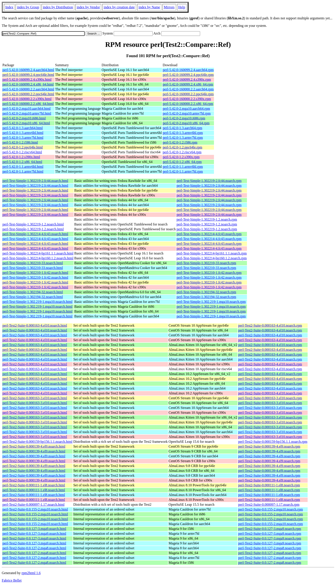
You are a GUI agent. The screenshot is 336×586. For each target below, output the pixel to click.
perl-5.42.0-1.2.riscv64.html (22, 152)
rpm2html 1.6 (31, 573)
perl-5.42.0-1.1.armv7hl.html (22, 171)
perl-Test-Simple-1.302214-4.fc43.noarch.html (35, 234)
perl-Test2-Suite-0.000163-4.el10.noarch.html (34, 325)
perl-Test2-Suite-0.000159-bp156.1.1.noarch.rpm (272, 441)
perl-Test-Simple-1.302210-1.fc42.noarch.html (35, 273)
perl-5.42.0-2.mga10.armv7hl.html (26, 113)
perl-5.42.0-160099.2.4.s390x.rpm (187, 79)
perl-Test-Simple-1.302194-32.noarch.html (32, 292)
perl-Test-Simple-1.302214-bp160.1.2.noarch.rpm (212, 258)
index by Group (28, 7)
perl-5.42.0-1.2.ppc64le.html (22, 147)
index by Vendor (88, 7)
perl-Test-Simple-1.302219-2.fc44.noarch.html (35, 181)
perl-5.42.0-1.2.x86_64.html (22, 162)
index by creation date (119, 7)
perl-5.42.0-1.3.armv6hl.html (22, 133)
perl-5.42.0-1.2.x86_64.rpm (182, 162)
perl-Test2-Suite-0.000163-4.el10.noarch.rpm (270, 325)
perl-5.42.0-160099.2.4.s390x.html (26, 79)
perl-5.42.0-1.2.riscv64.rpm (182, 152)
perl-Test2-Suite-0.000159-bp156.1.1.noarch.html (37, 441)
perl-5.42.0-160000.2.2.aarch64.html (28, 89)
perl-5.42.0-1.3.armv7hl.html (22, 137)
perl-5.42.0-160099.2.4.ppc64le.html (28, 75)
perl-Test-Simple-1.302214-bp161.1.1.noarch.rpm (212, 253)
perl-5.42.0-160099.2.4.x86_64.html (28, 84)
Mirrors (169, 7)
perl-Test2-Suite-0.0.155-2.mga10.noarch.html (35, 509)
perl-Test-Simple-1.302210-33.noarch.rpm (206, 263)
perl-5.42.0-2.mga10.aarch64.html (26, 108)
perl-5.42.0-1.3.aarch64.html (22, 128)
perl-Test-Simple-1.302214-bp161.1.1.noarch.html (37, 253)
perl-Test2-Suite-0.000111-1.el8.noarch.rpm (269, 485)
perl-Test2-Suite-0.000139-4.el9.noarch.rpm (269, 446)
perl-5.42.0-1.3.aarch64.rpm (182, 128)
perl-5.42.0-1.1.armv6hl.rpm (183, 166)
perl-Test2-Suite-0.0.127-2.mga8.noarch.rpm (269, 548)
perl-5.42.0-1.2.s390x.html (21, 157)
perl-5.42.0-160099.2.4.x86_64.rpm (188, 84)
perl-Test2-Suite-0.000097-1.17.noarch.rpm (268, 504)
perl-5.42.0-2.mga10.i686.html (24, 118)
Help (181, 7)
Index (9, 7)
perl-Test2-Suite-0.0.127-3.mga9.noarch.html (34, 529)
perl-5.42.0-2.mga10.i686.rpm (184, 118)
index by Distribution (58, 7)
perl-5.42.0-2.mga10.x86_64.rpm (186, 123)
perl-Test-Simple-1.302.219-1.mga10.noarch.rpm (211, 302)
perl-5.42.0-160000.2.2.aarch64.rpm (188, 89)
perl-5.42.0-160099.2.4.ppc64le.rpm (188, 75)
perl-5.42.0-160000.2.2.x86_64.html (28, 104)
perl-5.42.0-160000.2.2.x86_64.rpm (188, 104)
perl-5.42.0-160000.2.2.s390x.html (26, 99)
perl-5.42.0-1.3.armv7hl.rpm (183, 137)
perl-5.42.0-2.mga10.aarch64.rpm (186, 108)
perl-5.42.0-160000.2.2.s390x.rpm (187, 99)
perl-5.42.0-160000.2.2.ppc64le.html (28, 94)
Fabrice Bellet (12, 580)
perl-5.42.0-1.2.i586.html (20, 142)
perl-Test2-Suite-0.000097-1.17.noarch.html (33, 504)
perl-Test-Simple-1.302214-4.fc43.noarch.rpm (209, 234)
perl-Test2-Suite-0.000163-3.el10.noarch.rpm (270, 398)
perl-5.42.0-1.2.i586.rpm (180, 142)
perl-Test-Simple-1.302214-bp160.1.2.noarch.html (37, 258)
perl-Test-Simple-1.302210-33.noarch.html (32, 263)
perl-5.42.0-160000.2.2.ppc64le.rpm (188, 94)
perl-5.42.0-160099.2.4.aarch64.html (28, 70)
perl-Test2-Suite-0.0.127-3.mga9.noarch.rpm (269, 529)
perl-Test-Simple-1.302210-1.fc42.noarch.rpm (209, 273)
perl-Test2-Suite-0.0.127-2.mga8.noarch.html (34, 548)
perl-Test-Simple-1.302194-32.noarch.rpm (206, 292)
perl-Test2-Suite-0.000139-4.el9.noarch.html (33, 446)
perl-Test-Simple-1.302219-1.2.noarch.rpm (207, 219)
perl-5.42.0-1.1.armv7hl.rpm (183, 171)
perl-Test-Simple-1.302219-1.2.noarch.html (33, 224)
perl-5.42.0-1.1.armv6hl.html (22, 166)
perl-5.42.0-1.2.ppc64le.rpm (182, 147)
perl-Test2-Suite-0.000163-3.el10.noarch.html (34, 398)
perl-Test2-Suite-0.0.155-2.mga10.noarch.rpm (270, 509)
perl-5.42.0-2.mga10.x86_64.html (26, 123)
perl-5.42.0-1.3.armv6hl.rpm (183, 133)
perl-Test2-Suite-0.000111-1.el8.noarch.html (33, 485)
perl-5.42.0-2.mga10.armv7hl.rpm (187, 113)
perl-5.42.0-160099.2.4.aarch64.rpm (188, 70)
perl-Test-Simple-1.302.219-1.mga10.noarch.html (37, 302)
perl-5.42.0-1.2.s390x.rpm (181, 157)
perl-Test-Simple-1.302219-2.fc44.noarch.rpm (209, 181)
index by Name (149, 7)
